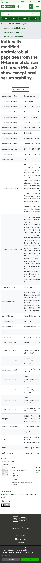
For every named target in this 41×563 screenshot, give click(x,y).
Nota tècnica (20, 539)
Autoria (23, 18)
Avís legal (20, 535)
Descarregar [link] (38, 470)
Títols (33, 18)
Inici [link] (2, 24)
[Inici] (10, 6)
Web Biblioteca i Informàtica (6, 1)
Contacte (20, 542)
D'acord (29, 560)
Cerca (35, 14)
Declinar (11, 560)
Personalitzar (6, 555)
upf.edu (21, 2)
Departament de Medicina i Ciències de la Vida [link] (14, 28)
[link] (31, 6)
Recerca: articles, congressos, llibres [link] (18, 24)
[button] (38, 1)
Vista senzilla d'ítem (20, 89)
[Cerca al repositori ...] (16, 14)
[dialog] (20, 554)
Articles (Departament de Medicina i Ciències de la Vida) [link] (14, 32)
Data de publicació (10, 18)
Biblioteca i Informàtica (20, 528)
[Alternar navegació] (37, 6)
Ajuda (29, 2)
